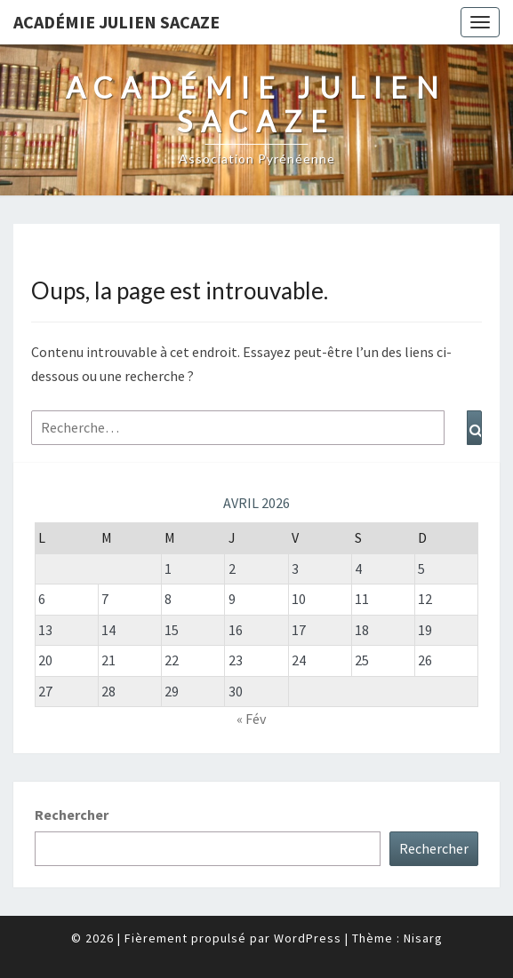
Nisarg (423, 938)
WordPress (307, 938)
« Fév (251, 719)
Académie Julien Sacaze (116, 22)
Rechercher (71, 814)
